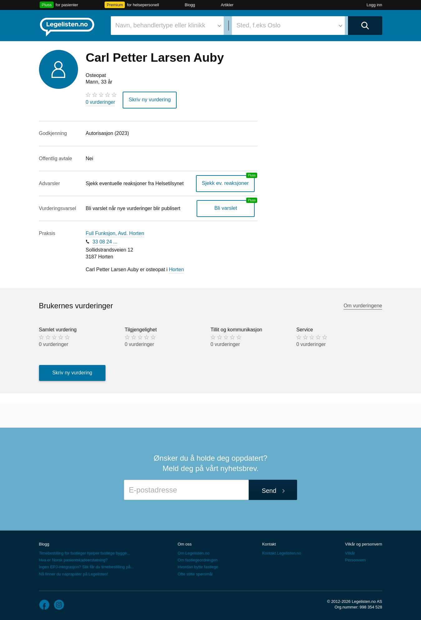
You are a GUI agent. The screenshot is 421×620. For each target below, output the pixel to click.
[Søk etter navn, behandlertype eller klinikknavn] (167, 25)
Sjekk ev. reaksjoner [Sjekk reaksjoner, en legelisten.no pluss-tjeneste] (227, 182)
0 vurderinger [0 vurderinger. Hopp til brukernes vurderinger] (100, 102)
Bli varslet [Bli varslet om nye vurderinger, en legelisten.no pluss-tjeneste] (227, 207)
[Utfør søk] (365, 25)
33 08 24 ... (104, 240)
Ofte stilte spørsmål (195, 573)
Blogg (190, 4)
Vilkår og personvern (363, 543)
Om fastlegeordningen (198, 559)
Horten (176, 269)
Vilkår (350, 552)
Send (269, 490)
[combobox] (167, 25)
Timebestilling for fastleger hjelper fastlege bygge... (84, 552)
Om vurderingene (363, 304)
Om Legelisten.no (193, 552)
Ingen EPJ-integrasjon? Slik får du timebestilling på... (86, 566)
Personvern (355, 559)
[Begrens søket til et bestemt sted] (288, 25)
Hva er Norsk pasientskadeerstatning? (73, 559)
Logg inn (374, 4)
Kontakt (269, 543)
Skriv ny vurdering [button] (148, 99)
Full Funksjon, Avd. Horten (115, 232)
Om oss (185, 543)
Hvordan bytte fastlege (198, 566)
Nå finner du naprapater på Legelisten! (73, 573)
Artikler (227, 4)
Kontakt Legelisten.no (281, 552)
